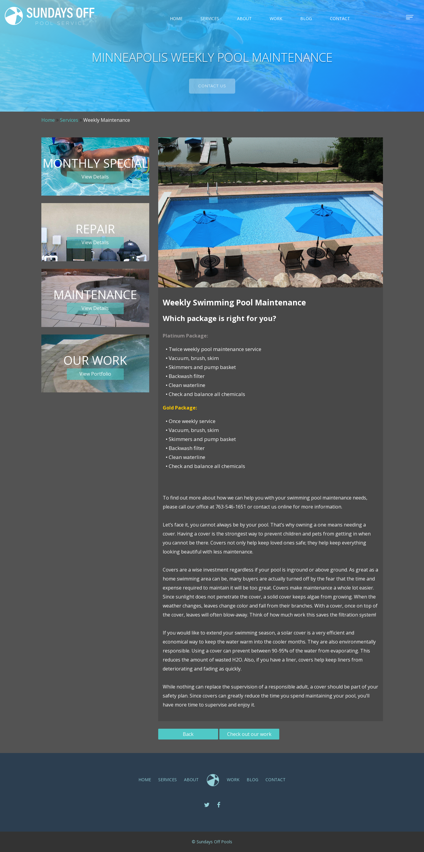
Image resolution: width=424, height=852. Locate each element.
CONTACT (340, 18)
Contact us (212, 85)
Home (176, 18)
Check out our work (249, 734)
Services (69, 120)
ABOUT (244, 18)
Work (276, 18)
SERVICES (209, 18)
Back (188, 734)
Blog (306, 18)
